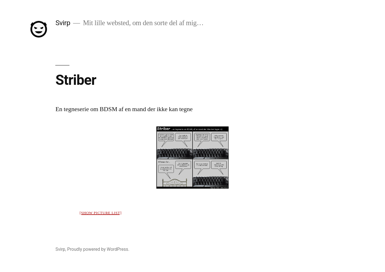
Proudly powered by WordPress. (98, 249)
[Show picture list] (101, 213)
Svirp (62, 23)
